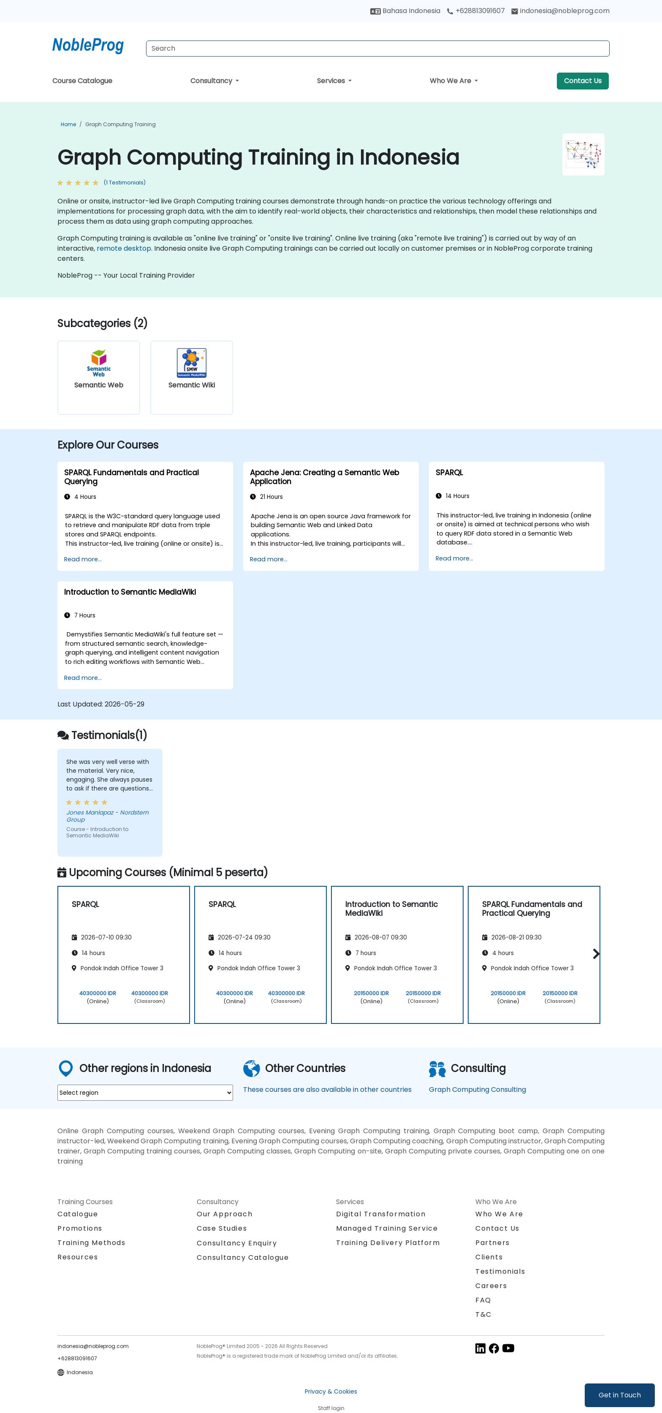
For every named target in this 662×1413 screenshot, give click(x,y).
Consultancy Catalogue (243, 1257)
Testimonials (500, 1271)
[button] (594, 953)
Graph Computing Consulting (477, 1089)
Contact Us (583, 81)
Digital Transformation (381, 1214)
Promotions (80, 1228)
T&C (483, 1314)
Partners (492, 1243)
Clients (489, 1257)
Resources (77, 1257)
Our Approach (224, 1214)
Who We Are (451, 81)
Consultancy (212, 81)
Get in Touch (620, 1395)
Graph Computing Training (120, 124)
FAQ (483, 1300)
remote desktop (124, 248)
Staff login (331, 1408)
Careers (491, 1286)
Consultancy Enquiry (237, 1243)
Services (332, 81)
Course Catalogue (82, 81)
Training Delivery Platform (388, 1243)
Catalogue (77, 1214)
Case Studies (222, 1228)
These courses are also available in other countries (327, 1089)
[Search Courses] (378, 49)
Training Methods (91, 1243)
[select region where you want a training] (145, 1093)
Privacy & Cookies (331, 1391)
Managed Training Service (387, 1228)
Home (68, 124)
